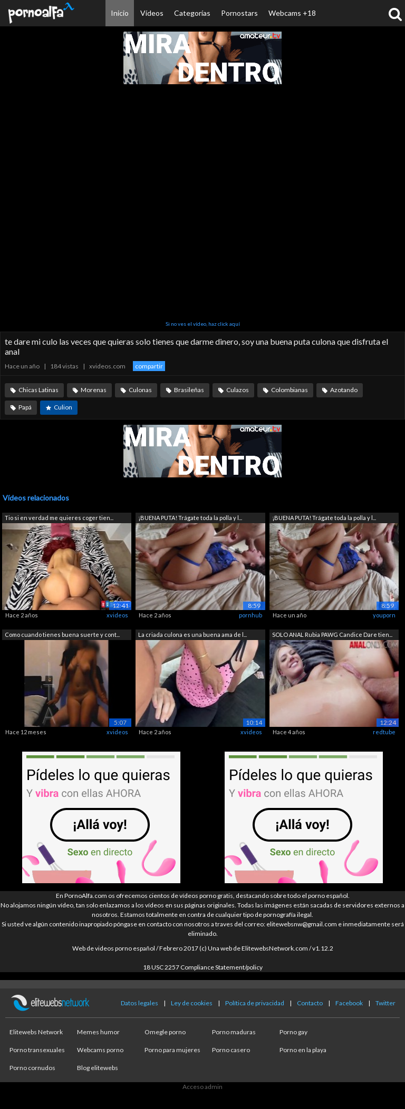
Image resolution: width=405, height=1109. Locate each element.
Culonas (140, 390)
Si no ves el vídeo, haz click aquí (203, 324)
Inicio (120, 12)
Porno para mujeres (172, 1050)
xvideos (117, 615)
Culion (63, 407)
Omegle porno (165, 1032)
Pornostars (239, 12)
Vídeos (151, 12)
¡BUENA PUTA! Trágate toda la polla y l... (190, 517)
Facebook (349, 1003)
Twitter (385, 1003)
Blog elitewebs (97, 1068)
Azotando (344, 390)
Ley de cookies (192, 1003)
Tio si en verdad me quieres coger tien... (59, 517)
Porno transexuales (37, 1050)
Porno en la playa (302, 1050)
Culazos (237, 390)
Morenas (94, 390)
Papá (25, 407)
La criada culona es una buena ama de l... (192, 634)
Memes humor (98, 1032)
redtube (384, 731)
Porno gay (293, 1032)
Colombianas (289, 390)
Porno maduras (234, 1032)
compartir (149, 366)
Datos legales (139, 1003)
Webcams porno (100, 1050)
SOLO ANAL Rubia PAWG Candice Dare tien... (332, 634)
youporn (384, 615)
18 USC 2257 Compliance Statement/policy (203, 967)
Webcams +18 (292, 12)
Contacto (310, 1003)
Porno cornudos (32, 1068)
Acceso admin (202, 1087)
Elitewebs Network (36, 1032)
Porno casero (231, 1050)
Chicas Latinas (38, 390)
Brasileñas (189, 390)
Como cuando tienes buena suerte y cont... (62, 634)
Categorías (192, 12)
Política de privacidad (254, 1003)
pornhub (250, 615)
